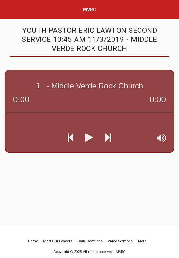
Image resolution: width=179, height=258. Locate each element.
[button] (7, 9)
